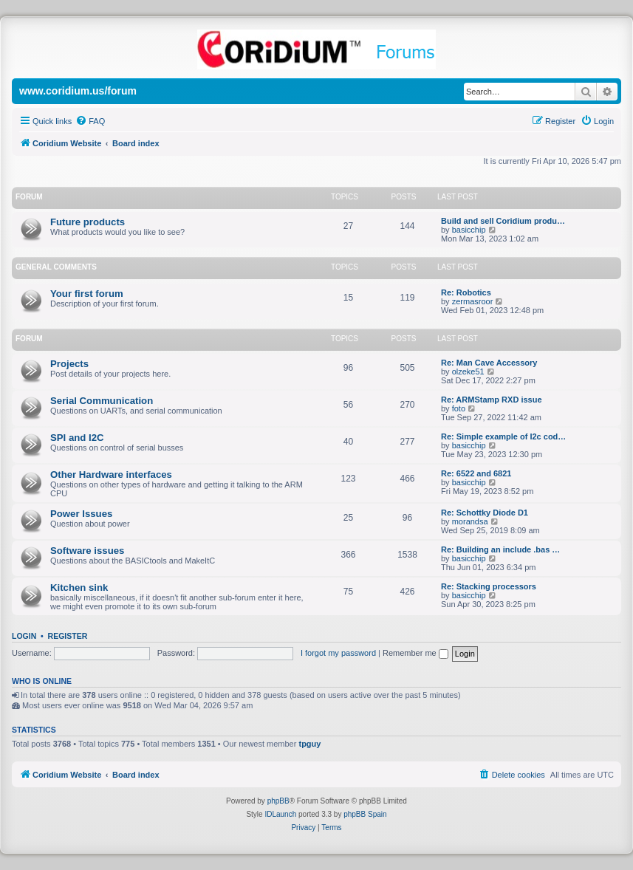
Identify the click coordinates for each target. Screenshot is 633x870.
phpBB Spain (364, 814)
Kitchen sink (79, 587)
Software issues (87, 550)
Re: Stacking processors (488, 586)
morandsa (470, 521)
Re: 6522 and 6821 (476, 473)
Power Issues (81, 513)
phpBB (278, 801)
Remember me (415, 652)
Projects (69, 363)
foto (458, 408)
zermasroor (472, 301)
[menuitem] (90, 121)
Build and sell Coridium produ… (503, 220)
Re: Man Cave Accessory (489, 362)
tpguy (309, 743)
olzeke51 (468, 371)
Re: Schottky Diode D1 (484, 512)
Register (68, 635)
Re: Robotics (466, 292)
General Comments (56, 267)
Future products (87, 221)
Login (24, 635)
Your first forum (86, 293)
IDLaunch (280, 814)
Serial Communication (101, 400)
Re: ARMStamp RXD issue (491, 399)
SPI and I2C (77, 437)
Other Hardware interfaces (111, 474)
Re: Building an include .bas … (500, 549)
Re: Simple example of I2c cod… (503, 436)
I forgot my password (338, 652)
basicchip (469, 229)
